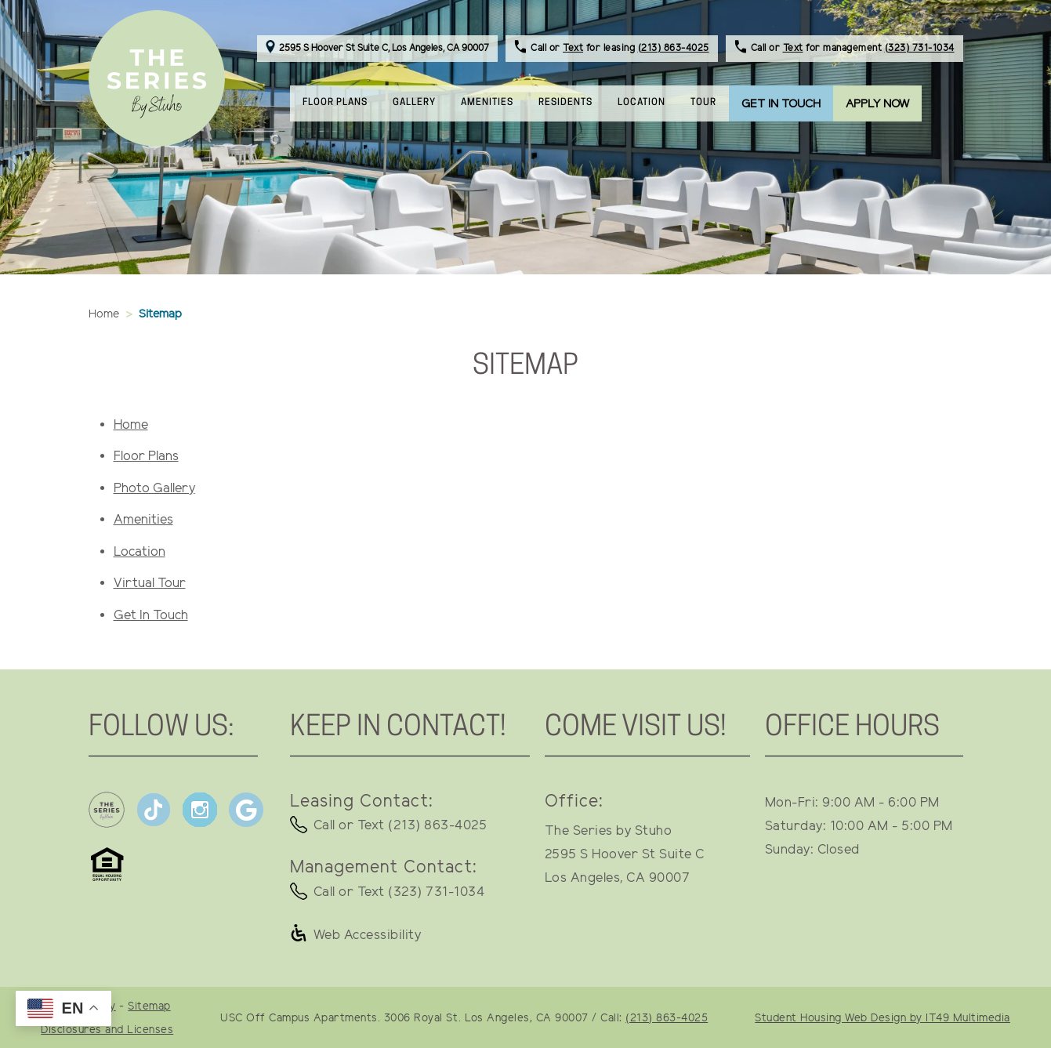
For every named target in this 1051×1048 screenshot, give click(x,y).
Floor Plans (146, 456)
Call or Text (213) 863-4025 (400, 826)
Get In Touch (151, 615)
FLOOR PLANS (335, 102)
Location (139, 552)
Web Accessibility (367, 935)
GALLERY (414, 102)
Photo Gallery (154, 488)
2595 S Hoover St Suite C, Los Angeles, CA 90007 (377, 48)
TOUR (703, 102)
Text (573, 48)
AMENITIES (487, 102)
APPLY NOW (877, 104)
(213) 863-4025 (673, 48)
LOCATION (641, 102)
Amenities (143, 520)
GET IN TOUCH (781, 104)
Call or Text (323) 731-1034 (399, 892)
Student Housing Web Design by (882, 1018)
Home (131, 425)
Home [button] (104, 314)
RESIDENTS (571, 101)
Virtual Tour (150, 583)
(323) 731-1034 (920, 48)
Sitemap (149, 1007)
